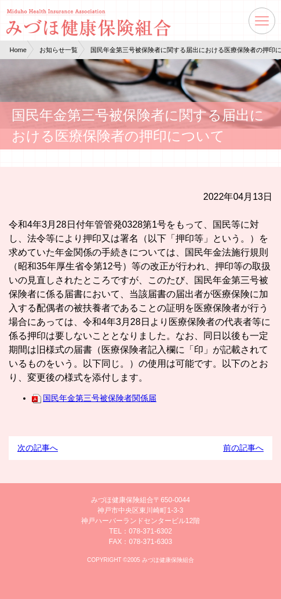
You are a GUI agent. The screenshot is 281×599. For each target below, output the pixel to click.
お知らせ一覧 (58, 49)
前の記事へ (243, 447)
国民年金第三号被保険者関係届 (94, 398)
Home (18, 49)
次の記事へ (37, 447)
